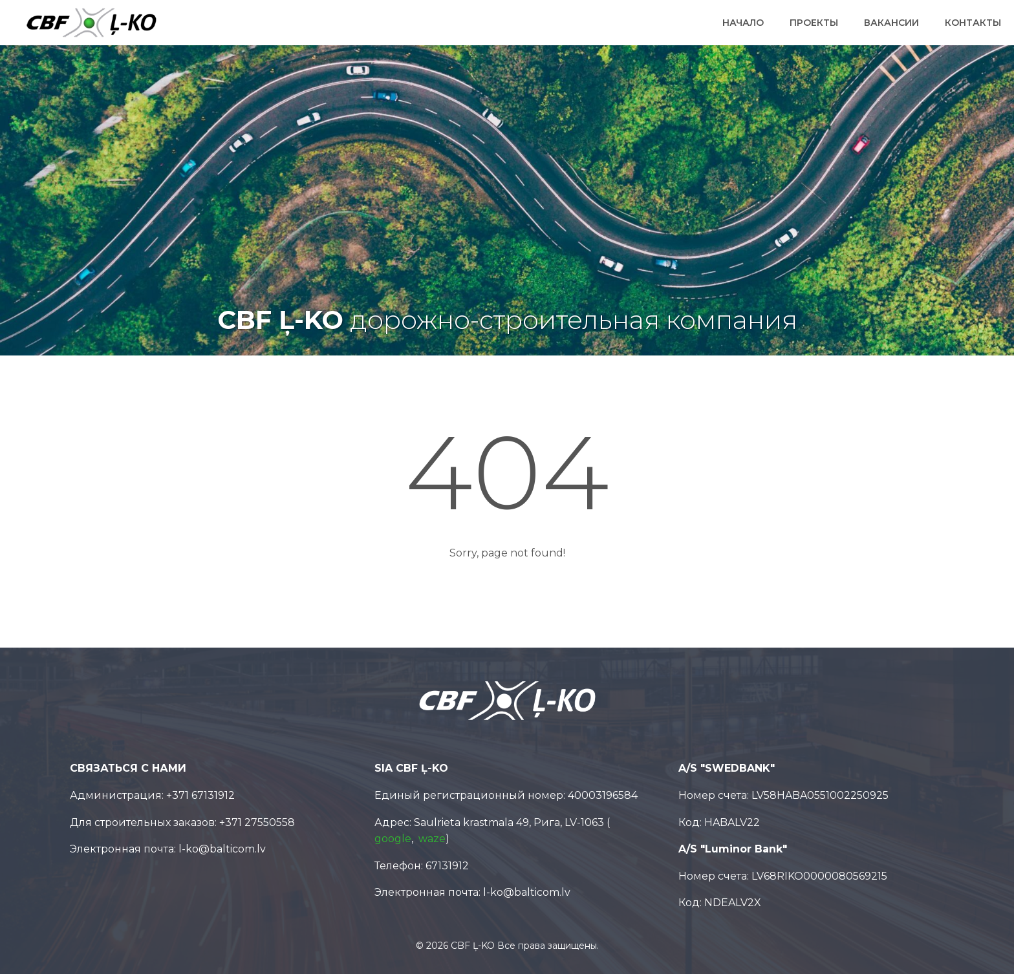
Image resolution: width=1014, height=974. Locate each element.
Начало (743, 22)
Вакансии (891, 22)
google (392, 838)
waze (432, 838)
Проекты (814, 22)
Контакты (973, 22)
